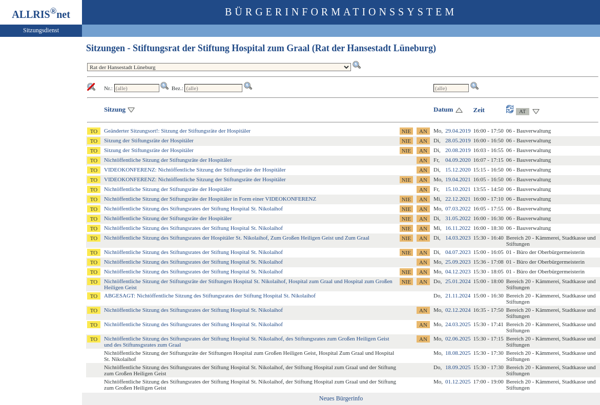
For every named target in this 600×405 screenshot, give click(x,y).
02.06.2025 (458, 338)
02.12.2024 (458, 310)
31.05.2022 (458, 218)
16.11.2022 (457, 228)
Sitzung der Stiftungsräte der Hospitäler (149, 140)
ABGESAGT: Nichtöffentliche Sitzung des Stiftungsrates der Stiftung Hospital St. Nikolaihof (210, 295)
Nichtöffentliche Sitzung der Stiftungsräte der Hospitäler (168, 160)
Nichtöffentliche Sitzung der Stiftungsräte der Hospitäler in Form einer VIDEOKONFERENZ (210, 199)
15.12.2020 (458, 169)
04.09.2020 (458, 160)
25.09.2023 (458, 262)
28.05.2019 (458, 140)
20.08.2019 (458, 150)
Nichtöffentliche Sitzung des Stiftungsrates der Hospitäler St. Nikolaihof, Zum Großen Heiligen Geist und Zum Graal (236, 238)
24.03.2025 (458, 324)
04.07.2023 (458, 252)
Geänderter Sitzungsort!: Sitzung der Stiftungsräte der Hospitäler (177, 130)
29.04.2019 (458, 130)
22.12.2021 (458, 199)
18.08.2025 (458, 353)
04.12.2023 (458, 271)
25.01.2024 (458, 281)
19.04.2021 (458, 179)
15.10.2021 (458, 189)
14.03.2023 (458, 238)
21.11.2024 (457, 295)
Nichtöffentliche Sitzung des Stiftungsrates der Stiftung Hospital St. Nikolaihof (193, 208)
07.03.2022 (458, 208)
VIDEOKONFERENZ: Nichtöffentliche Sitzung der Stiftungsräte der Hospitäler (195, 169)
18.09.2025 (458, 367)
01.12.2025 (458, 381)
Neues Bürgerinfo (341, 398)
